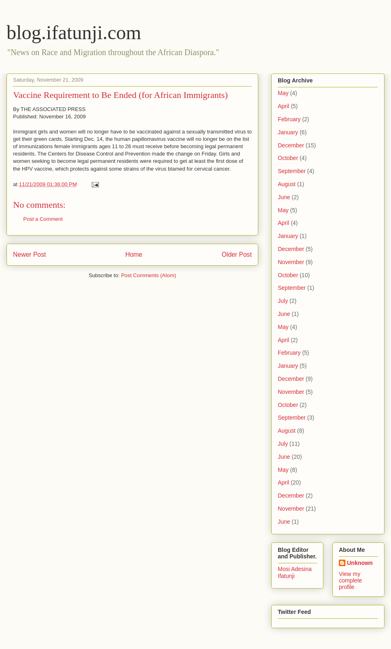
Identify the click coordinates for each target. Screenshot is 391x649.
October (288, 158)
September (291, 171)
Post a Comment (43, 219)
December (291, 145)
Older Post (237, 254)
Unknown (360, 563)
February (289, 119)
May (283, 93)
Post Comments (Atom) (148, 275)
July (283, 301)
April (283, 106)
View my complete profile (350, 580)
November (291, 262)
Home (134, 254)
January (288, 132)
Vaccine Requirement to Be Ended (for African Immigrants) (120, 95)
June (284, 197)
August (287, 184)
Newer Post (29, 254)
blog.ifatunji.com (74, 32)
